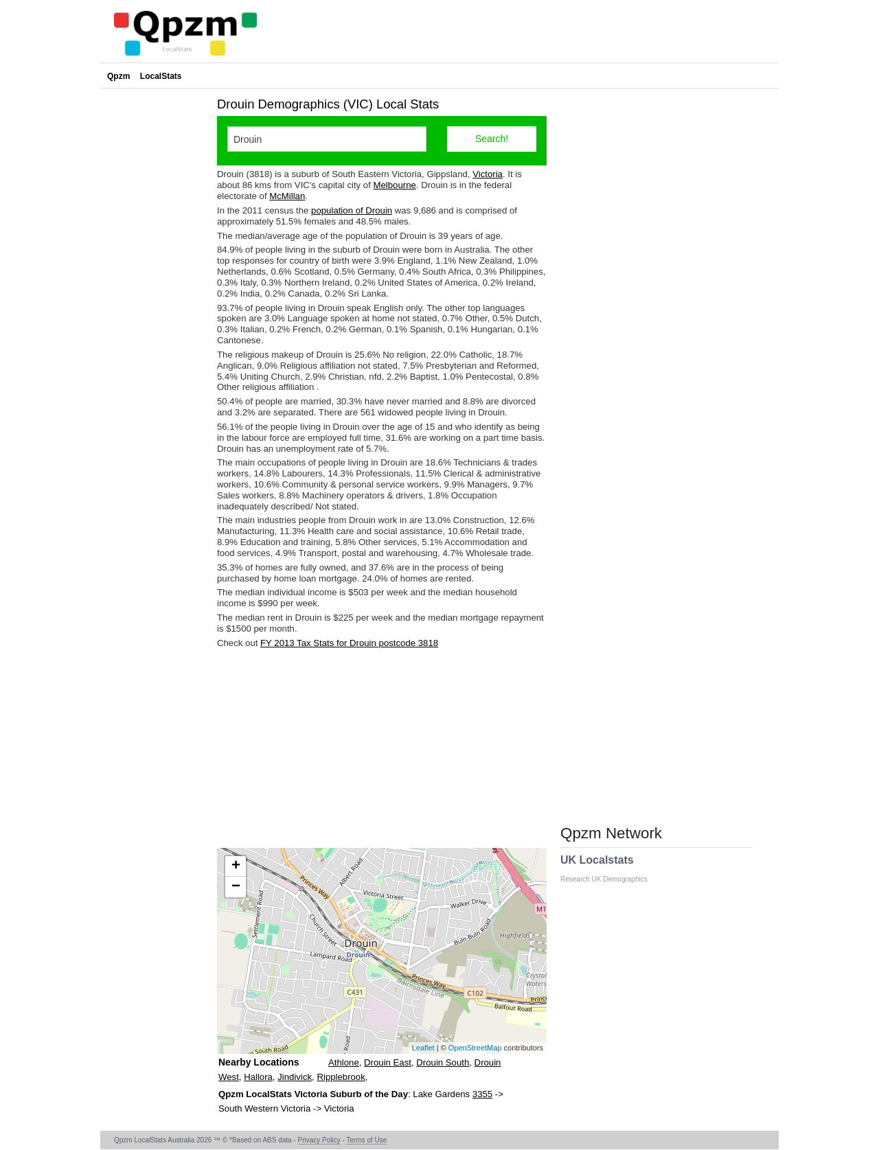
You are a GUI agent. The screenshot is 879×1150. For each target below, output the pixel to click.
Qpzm (118, 76)
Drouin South (442, 1062)
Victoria (487, 174)
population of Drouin (351, 210)
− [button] (235, 887)
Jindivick (294, 1077)
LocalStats (161, 76)
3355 (482, 1094)
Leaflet (423, 1048)
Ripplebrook (341, 1077)
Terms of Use (366, 1140)
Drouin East (387, 1062)
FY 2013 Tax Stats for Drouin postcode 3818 (349, 643)
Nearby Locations (258, 1062)
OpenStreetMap (475, 1048)
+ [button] (235, 866)
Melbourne (395, 185)
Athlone (343, 1062)
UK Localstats (610, 868)
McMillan (287, 196)
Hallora (258, 1077)
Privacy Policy (319, 1140)
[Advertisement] (382, 748)
